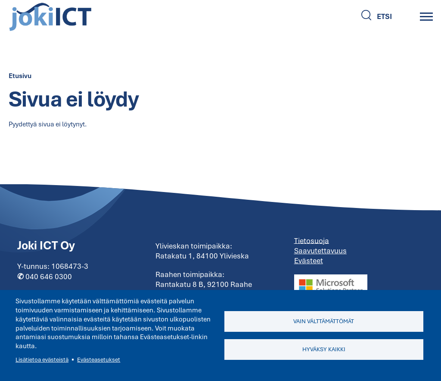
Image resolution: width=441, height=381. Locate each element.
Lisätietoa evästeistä (42, 359)
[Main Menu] (426, 16)
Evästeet (308, 260)
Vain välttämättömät (323, 321)
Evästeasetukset (98, 359)
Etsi (384, 16)
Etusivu (20, 76)
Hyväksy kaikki (323, 349)
